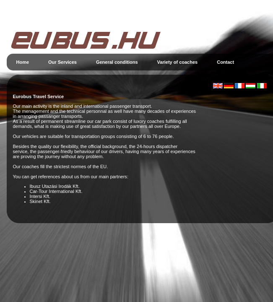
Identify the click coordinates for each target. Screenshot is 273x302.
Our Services (62, 62)
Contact (225, 62)
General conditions (117, 62)
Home (22, 62)
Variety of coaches (177, 62)
